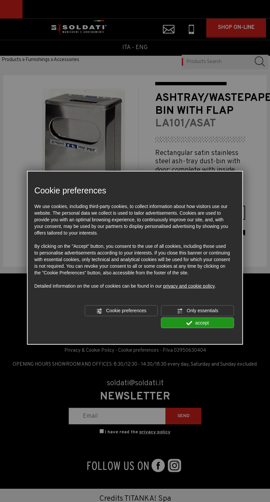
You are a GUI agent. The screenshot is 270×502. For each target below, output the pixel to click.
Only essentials (197, 311)
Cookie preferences (121, 311)
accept (197, 323)
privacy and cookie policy (189, 286)
